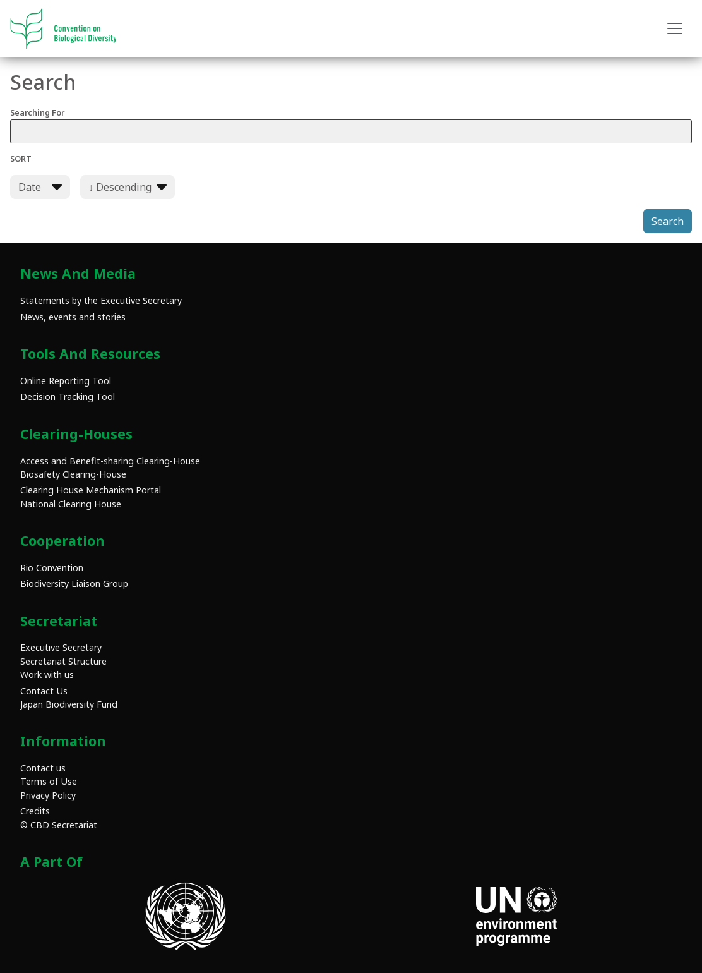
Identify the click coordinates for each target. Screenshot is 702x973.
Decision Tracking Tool (67, 396)
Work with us (47, 674)
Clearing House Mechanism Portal (90, 490)
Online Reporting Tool (65, 381)
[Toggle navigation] (675, 28)
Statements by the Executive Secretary (101, 300)
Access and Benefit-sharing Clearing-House (110, 461)
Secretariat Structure (63, 661)
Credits (35, 811)
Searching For (351, 125)
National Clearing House (70, 504)
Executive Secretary (61, 647)
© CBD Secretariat (58, 825)
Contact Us (44, 691)
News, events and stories (73, 317)
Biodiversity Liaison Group (74, 583)
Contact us (43, 768)
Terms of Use (48, 781)
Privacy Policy (48, 795)
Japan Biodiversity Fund (68, 704)
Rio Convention (51, 568)
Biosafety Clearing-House (73, 474)
